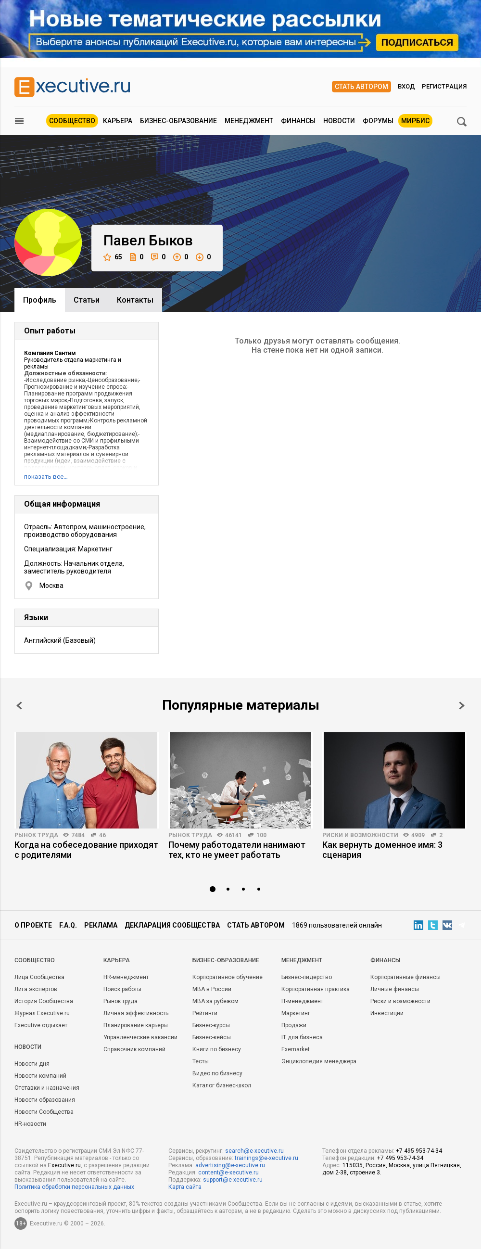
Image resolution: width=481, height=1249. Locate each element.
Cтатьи (87, 300)
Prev (19, 705)
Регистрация (444, 86)
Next (462, 705)
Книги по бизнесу (216, 1049)
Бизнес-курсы (211, 1025)
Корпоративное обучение (227, 977)
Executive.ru (64, 1165)
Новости (339, 121)
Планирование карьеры (135, 1025)
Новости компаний (40, 1075)
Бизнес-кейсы (211, 1037)
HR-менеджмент (126, 977)
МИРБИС (415, 121)
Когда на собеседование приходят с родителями (86, 850)
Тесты (200, 1061)
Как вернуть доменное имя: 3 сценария (382, 850)
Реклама (100, 925)
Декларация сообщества (172, 925)
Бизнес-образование (178, 121)
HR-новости (30, 1124)
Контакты (135, 300)
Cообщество (34, 960)
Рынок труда (36, 835)
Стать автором (361, 86)
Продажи (293, 1025)
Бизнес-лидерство (306, 977)
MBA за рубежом (215, 1001)
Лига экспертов (35, 989)
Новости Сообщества (44, 1112)
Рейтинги (204, 1013)
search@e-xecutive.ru (254, 1150)
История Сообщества (43, 1001)
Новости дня (32, 1063)
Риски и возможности (360, 835)
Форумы (378, 121)
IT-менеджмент (302, 1001)
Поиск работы (122, 989)
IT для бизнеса (302, 1037)
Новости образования (44, 1099)
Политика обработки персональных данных (74, 1187)
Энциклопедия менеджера (318, 1061)
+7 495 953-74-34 (419, 1150)
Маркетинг (295, 1013)
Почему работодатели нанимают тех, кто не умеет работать (236, 850)
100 (261, 835)
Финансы (298, 121)
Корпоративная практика (315, 989)
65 (112, 257)
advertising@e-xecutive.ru (230, 1165)
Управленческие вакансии (140, 1037)
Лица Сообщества (39, 977)
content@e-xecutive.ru (228, 1172)
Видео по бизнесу (217, 1073)
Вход (406, 86)
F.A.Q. (68, 925)
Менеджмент (249, 121)
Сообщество (72, 121)
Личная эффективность (135, 1013)
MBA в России (211, 989)
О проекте (33, 925)
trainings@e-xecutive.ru (266, 1158)
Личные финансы (394, 989)
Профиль (39, 300)
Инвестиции (387, 1013)
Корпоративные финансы (405, 977)
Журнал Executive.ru (42, 1013)
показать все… (46, 476)
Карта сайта (185, 1187)
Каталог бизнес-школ (221, 1085)
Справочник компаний (134, 1049)
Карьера (117, 121)
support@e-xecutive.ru (233, 1179)
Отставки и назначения (46, 1087)
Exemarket (295, 1049)
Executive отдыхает (40, 1025)
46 (102, 835)
